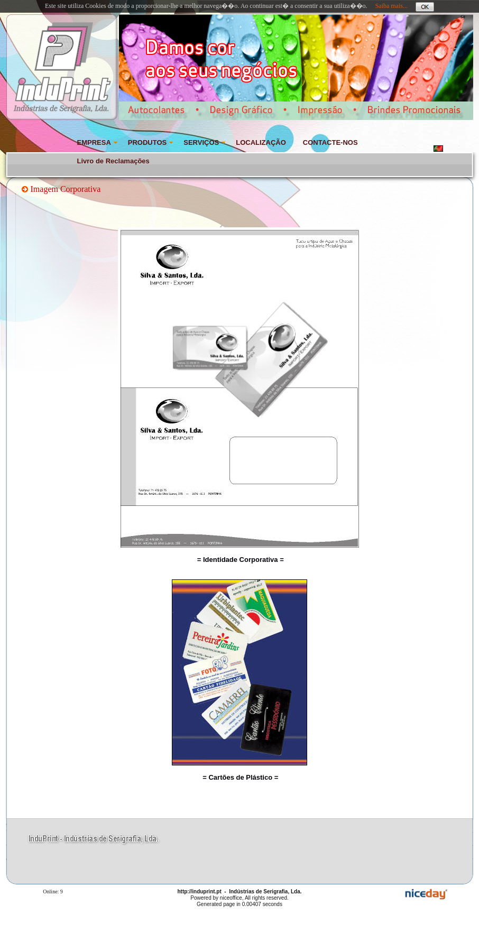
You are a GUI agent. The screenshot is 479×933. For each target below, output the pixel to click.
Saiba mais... (391, 6)
